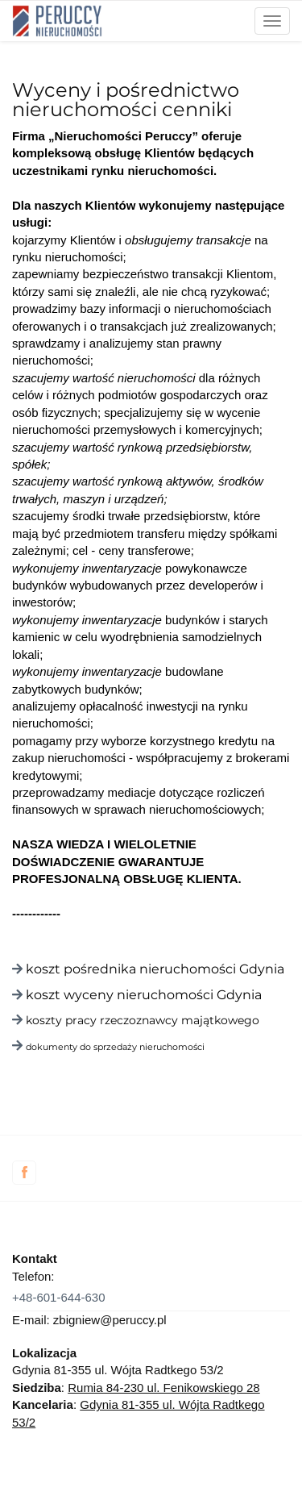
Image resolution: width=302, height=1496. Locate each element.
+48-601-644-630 (58, 1297)
